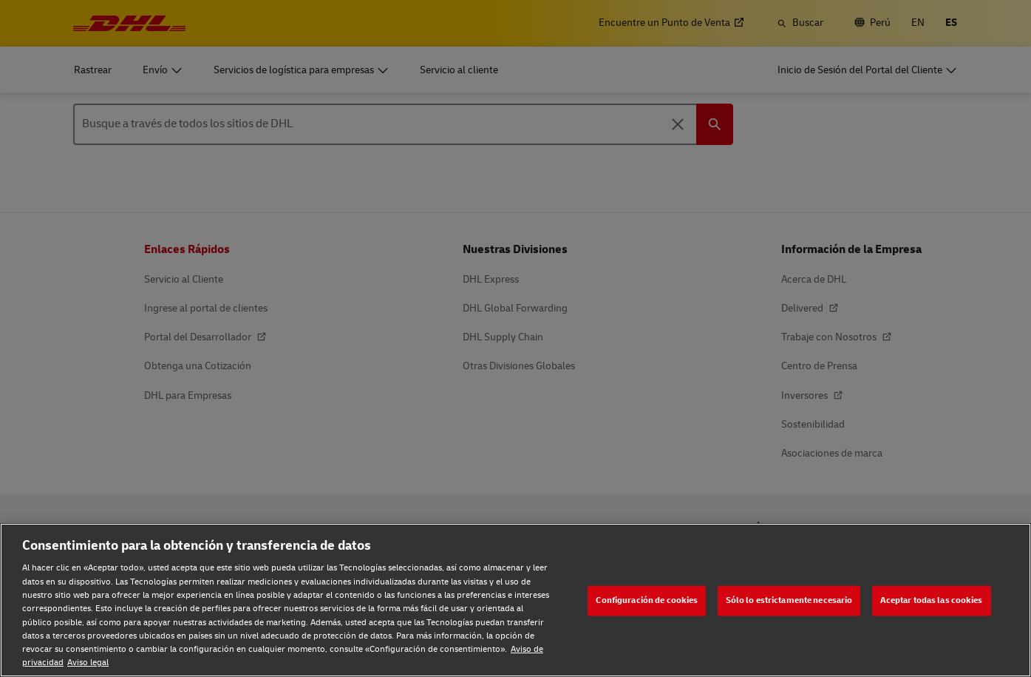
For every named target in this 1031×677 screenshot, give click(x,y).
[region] (515, 600)
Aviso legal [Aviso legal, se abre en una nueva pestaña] (88, 662)
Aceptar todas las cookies (931, 600)
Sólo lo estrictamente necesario (789, 600)
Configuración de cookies (647, 600)
